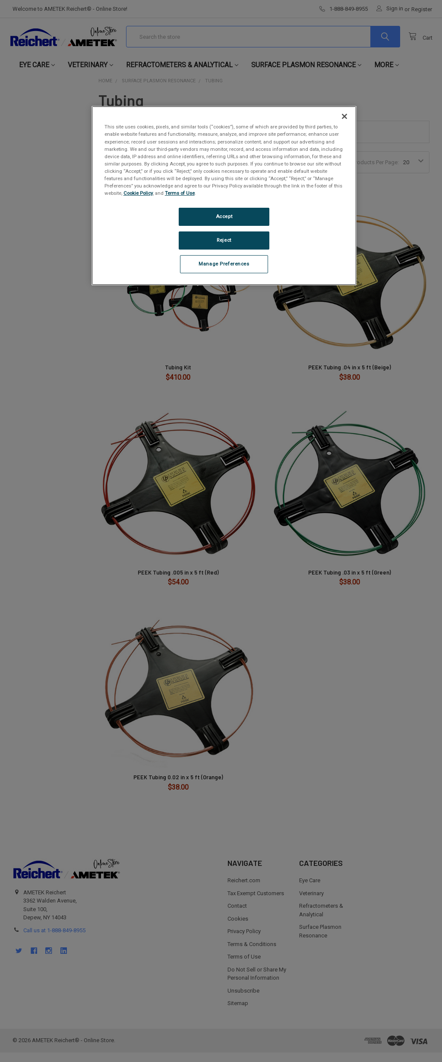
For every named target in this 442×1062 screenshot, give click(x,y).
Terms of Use (180, 193)
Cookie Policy (138, 193)
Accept (224, 216)
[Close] (344, 116)
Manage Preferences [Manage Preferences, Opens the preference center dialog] (224, 264)
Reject (224, 240)
